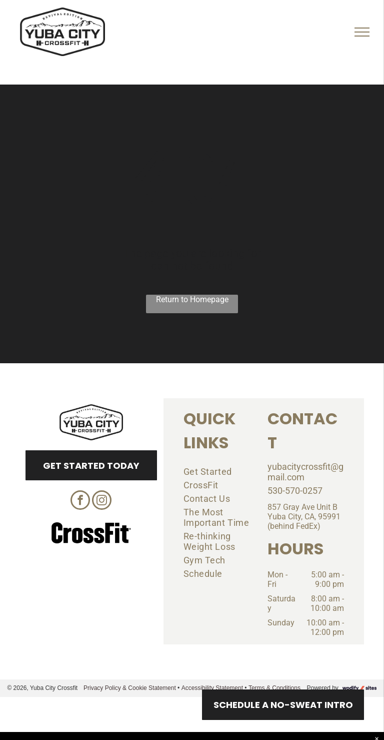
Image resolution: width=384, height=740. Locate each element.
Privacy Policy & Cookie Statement (130, 687)
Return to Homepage (192, 299)
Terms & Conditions (274, 687)
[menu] (362, 32)
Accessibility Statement (212, 687)
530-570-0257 (295, 490)
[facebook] (80, 501)
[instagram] (102, 501)
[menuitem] (218, 471)
